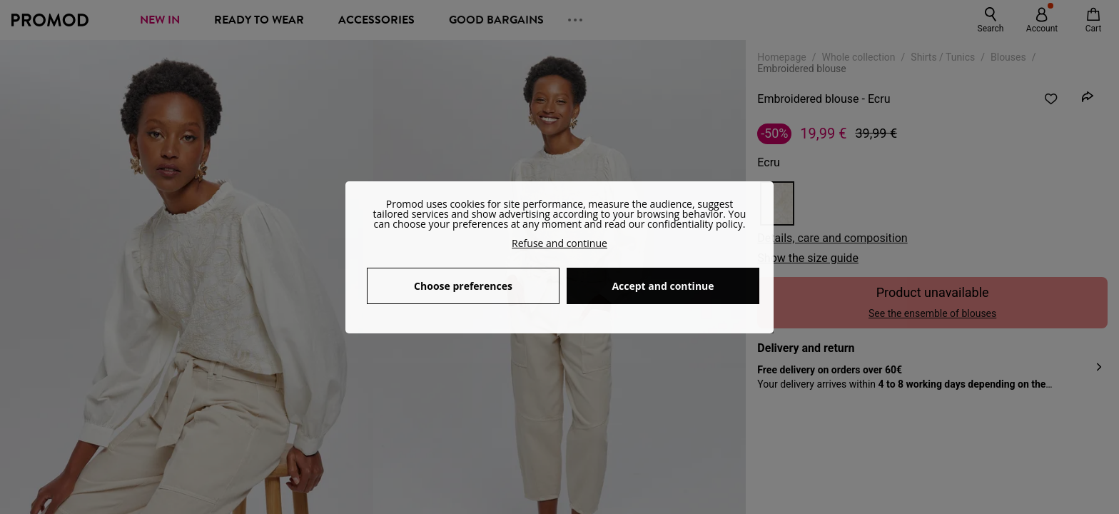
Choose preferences (463, 286)
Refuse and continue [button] (559, 243)
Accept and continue (663, 286)
